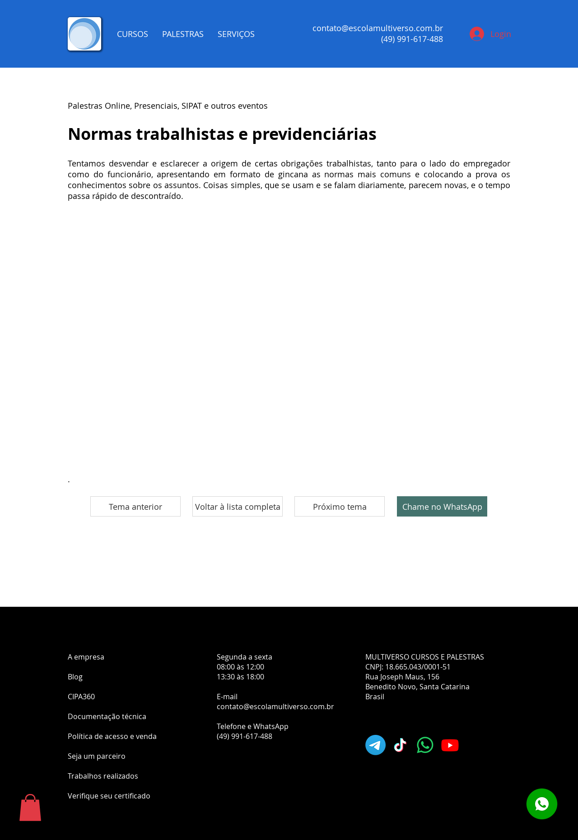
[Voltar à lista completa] (237, 506)
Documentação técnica (107, 716)
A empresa (86, 657)
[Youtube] (450, 745)
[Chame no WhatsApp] (442, 506)
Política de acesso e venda (112, 736)
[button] (30, 807)
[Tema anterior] (135, 506)
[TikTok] (400, 745)
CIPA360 (81, 697)
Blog (75, 677)
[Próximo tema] (339, 506)
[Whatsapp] (425, 745)
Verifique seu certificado (109, 796)
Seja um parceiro (97, 756)
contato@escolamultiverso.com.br (377, 28)
